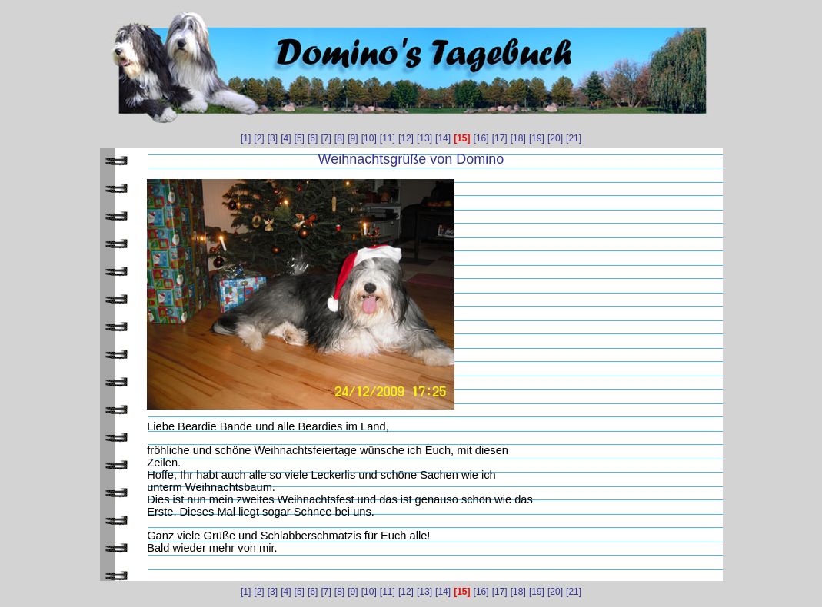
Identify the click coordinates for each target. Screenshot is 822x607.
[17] (500, 138)
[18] (518, 138)
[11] (387, 138)
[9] (353, 138)
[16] (481, 138)
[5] (300, 138)
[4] (286, 138)
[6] (313, 138)
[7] (326, 138)
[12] (406, 138)
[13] (424, 138)
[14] (443, 138)
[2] (259, 138)
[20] (555, 138)
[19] (536, 138)
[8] (339, 138)
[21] (573, 138)
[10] (369, 138)
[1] (246, 138)
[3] (273, 138)
